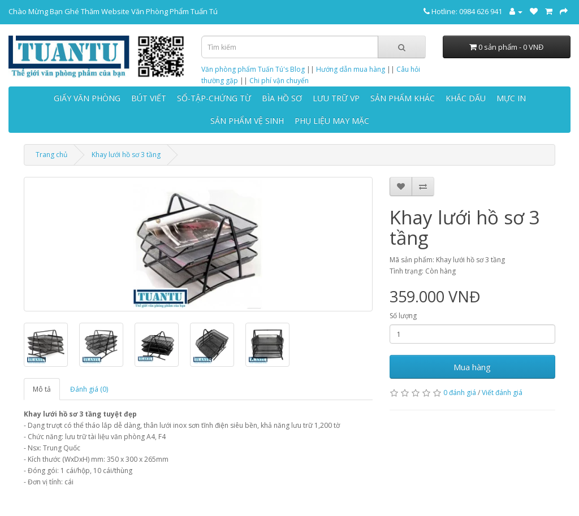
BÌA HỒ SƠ (282, 98)
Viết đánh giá (502, 392)
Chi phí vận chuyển (279, 80)
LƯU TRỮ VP (336, 98)
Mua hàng (472, 366)
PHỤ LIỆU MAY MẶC (332, 120)
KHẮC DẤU (466, 98)
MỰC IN (511, 98)
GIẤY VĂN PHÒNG (87, 98)
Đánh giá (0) (89, 389)
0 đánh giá (459, 392)
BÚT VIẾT (148, 98)
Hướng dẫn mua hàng (350, 69)
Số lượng (403, 315)
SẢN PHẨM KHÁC (402, 98)
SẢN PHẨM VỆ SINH (247, 120)
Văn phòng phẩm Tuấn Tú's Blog (253, 69)
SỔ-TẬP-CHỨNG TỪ (214, 98)
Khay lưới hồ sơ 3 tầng (126, 154)
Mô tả (42, 389)
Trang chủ (51, 154)
